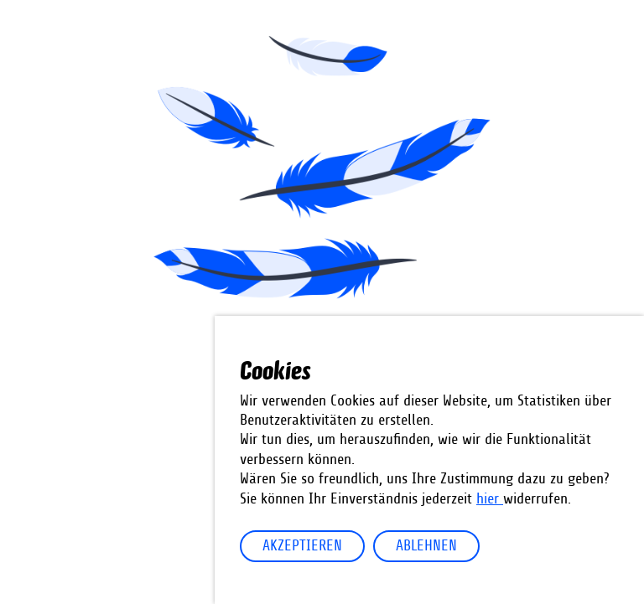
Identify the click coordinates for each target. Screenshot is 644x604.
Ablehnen (426, 546)
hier (489, 499)
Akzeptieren (302, 546)
